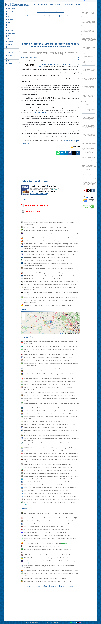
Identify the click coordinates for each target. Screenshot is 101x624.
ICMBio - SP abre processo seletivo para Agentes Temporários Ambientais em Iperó (49, 230)
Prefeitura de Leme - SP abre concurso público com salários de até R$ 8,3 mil (47, 464)
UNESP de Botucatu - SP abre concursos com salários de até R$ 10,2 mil (46, 490)
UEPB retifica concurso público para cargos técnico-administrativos (45, 578)
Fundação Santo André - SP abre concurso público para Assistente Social (46, 482)
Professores (10, 38)
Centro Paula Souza (40, 112)
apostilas (53, 4)
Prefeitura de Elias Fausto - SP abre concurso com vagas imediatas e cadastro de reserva (51, 238)
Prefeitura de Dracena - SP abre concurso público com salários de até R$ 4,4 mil (48, 414)
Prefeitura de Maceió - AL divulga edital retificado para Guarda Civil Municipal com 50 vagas (51, 574)
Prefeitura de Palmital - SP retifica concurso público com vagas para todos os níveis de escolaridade (50, 343)
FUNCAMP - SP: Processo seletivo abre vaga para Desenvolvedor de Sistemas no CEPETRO (51, 251)
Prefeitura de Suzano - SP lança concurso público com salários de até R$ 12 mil (48, 354)
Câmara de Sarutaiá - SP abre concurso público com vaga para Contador (46, 473)
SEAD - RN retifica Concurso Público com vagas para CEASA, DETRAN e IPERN (47, 581)
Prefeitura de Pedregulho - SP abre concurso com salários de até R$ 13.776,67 (48, 479)
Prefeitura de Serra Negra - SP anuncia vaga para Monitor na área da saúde (47, 360)
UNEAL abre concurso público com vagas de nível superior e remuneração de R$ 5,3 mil (51, 570)
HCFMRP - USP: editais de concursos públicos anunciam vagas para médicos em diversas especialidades (51, 439)
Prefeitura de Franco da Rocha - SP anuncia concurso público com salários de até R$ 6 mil (51, 454)
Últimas (9, 36)
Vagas (8, 49)
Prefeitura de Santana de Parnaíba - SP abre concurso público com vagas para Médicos (51, 244)
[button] (23, 314)
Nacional (9, 19)
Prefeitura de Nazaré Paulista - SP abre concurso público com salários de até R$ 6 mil (50, 411)
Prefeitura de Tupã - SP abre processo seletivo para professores (43, 408)
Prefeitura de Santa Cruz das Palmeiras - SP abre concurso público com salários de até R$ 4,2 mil (51, 460)
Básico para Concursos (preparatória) (42, 185)
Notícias (9, 14)
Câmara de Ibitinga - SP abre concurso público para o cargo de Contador (46, 435)
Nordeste (9, 30)
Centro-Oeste (10, 33)
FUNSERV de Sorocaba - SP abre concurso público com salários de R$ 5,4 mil (47, 305)
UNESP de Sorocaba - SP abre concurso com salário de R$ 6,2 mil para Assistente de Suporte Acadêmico (50, 301)
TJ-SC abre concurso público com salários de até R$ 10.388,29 (43, 546)
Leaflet (62, 333)
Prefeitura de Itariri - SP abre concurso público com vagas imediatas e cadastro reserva (51, 456)
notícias (59, 4)
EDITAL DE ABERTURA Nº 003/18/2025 (37, 205)
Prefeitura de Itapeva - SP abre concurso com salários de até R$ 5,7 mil (45, 451)
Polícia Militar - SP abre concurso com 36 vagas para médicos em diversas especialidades (51, 499)
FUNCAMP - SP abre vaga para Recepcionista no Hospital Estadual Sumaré (47, 279)
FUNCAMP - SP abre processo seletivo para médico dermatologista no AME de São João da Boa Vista (51, 431)
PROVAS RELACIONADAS (32, 211)
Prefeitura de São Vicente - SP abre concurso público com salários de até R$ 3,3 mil (49, 395)
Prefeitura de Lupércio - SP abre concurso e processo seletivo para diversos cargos (49, 371)
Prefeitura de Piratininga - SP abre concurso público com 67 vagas (44, 421)
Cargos (9, 44)
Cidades (9, 47)
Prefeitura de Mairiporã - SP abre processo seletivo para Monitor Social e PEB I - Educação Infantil (48, 388)
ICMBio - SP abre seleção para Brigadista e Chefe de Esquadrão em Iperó (46, 260)
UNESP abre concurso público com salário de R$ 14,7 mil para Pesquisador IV (48, 467)
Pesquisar (59, 11)
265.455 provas (69, 4)
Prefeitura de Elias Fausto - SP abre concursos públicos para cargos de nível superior (50, 241)
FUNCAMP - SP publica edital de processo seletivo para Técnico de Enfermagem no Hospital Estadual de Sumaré (49, 264)
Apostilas (9, 11)
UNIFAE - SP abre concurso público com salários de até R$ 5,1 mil (44, 485)
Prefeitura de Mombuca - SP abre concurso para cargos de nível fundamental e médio (50, 297)
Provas (9, 55)
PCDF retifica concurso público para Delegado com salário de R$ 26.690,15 (47, 555)
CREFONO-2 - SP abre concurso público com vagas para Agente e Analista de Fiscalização (51, 368)
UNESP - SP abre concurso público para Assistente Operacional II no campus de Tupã (50, 496)
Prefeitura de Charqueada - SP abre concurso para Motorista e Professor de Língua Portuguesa (49, 350)
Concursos (9, 17)
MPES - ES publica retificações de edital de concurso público (46, 543)
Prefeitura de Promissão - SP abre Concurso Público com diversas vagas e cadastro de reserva (50, 399)
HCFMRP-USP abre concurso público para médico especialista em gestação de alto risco (51, 448)
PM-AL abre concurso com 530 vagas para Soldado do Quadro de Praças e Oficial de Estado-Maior (50, 567)
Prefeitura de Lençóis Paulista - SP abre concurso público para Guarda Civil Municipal (50, 470)
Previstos (9, 41)
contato (77, 4)
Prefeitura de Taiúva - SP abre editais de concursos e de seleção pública (46, 427)
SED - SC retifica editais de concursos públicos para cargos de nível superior (47, 549)
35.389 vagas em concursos (40, 4)
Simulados (9, 52)
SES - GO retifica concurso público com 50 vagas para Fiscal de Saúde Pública (48, 558)
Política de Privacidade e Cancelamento (30, 622)
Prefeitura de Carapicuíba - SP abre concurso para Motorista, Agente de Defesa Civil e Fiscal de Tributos (50, 288)
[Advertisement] (37, 29)
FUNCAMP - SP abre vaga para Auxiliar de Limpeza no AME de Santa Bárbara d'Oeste (50, 276)
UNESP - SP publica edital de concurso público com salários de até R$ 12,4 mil (48, 493)
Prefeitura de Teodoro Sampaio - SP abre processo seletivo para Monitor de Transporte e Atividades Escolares (51, 364)
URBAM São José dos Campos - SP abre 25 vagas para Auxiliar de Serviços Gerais (49, 392)
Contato (9, 63)
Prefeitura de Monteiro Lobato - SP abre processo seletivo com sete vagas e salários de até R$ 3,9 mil (50, 417)
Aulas (8, 58)
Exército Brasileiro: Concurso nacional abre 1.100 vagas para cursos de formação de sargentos (50, 514)
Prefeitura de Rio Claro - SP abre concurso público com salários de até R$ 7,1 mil (49, 379)
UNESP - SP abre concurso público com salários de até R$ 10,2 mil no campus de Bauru (51, 488)
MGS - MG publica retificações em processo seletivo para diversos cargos (46, 529)
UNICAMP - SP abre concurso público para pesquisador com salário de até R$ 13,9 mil (50, 284)
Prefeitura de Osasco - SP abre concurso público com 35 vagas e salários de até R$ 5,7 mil (51, 282)
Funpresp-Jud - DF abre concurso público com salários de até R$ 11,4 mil (46, 552)
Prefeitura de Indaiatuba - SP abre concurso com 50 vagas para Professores (88, 53)
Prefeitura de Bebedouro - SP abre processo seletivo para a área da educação (48, 384)
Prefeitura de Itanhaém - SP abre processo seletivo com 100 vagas (44, 273)
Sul (8, 25)
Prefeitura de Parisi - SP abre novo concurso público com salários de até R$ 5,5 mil (49, 424)
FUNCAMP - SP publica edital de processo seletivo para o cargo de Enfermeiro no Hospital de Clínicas (49, 247)
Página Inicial (10, 8)
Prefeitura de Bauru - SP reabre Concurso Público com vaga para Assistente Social (49, 503)
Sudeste (9, 22)
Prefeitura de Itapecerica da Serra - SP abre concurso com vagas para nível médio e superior (49, 269)
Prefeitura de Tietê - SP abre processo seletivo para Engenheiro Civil (45, 227)
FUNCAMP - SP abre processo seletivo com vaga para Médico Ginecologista (47, 257)
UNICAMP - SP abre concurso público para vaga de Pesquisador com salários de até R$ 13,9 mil (51, 293)
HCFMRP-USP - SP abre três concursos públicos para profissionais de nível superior (49, 381)
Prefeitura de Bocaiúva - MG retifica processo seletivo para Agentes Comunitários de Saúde (50, 539)
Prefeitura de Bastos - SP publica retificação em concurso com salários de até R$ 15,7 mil (51, 476)
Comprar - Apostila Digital (38, 193)
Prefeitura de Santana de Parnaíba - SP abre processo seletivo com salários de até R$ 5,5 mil (51, 234)
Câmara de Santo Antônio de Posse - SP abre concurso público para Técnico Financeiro (51, 346)
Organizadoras (11, 60)
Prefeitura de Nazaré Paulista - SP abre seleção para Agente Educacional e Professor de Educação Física (51, 375)
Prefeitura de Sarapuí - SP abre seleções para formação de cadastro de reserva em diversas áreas (49, 223)
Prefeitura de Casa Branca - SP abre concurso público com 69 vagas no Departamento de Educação (51, 444)
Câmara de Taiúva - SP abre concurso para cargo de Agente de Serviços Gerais (48, 357)
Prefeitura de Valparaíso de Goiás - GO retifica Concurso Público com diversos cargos (50, 562)
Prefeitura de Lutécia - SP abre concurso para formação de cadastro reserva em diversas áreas (51, 404)
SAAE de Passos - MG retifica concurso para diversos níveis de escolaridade (47, 535)
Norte (8, 28)
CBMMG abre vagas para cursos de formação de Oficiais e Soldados (45, 532)
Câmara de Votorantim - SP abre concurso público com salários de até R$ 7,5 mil (49, 254)
